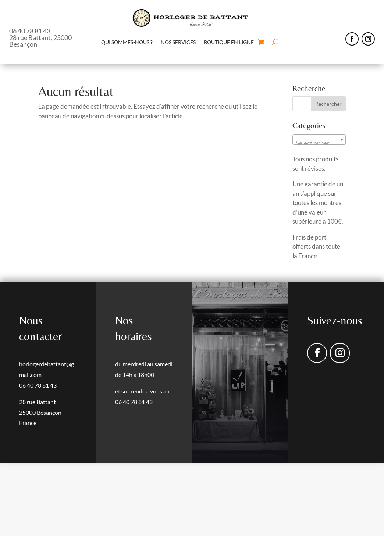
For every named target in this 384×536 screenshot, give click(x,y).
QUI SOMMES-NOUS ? (127, 42)
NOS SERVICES (178, 42)
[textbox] (319, 143)
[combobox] (318, 139)
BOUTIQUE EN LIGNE (229, 42)
